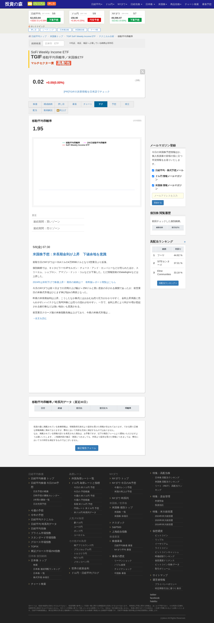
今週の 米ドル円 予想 (84, 495)
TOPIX (34, 546)
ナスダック (118, 522)
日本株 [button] (150, 4)
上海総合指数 (119, 531)
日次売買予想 (39, 504)
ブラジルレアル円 (82, 549)
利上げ (61, 110)
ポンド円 (78, 531)
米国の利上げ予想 (123, 491)
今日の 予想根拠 (82, 491)
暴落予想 (206, 4)
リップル (159, 539)
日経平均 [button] (96, 4)
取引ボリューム (162, 568)
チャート (87, 104)
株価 (35, 104)
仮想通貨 (158, 531)
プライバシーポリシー (166, 584)
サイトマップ (160, 575)
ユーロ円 (78, 527)
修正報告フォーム (86, 448)
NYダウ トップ (120, 478)
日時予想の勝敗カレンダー (46, 495)
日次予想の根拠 (40, 491)
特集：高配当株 (161, 473)
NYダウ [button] (122, 4)
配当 (35, 110)
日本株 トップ (39, 560)
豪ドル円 (78, 522)
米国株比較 (79, 30)
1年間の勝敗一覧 (41, 499)
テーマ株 (94, 30)
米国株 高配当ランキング (167, 481)
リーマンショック (123, 560)
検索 (35, 565)
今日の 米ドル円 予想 (84, 487)
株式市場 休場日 (41, 577)
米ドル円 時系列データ (85, 512)
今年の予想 (37, 514)
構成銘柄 (48, 104)
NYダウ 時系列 (120, 498)
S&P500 (116, 527)
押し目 (51, 4)
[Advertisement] (87, 355)
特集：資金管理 (161, 496)
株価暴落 (117, 541)
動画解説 (48, 110)
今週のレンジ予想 (123, 487)
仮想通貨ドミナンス (165, 560)
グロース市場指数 (41, 542)
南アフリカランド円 (83, 545)
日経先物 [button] (136, 4)
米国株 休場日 (121, 516)
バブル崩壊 (119, 565)
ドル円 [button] (110, 4)
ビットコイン (161, 535)
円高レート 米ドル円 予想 (86, 508)
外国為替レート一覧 (83, 478)
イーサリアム (161, 544)
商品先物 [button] (175, 4)
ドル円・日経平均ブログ (85, 572)
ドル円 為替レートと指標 (86, 482)
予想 (114, 104)
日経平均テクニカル (42, 519)
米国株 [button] (162, 4)
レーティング (48, 30)
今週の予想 (37, 510)
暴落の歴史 (118, 556)
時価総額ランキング (165, 556)
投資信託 (159, 505)
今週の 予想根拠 (82, 500)
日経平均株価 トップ (42, 478)
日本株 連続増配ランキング (46, 569)
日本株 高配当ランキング (167, 477)
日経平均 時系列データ (44, 524)
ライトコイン (161, 548)
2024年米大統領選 (164, 516)
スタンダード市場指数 (43, 537)
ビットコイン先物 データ (167, 564)
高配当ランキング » (168, 283)
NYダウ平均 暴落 (122, 549)
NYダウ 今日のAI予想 (124, 482)
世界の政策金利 (80, 568)
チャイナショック (123, 569)
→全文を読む (40, 318)
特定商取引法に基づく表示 (168, 588)
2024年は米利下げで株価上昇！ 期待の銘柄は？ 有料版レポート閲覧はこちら (74, 282)
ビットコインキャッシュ (167, 552)
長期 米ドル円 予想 (83, 504)
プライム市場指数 (41, 533)
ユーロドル (79, 535)
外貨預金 (159, 501)
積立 (127, 104)
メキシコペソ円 (81, 562)
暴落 (74, 104)
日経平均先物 (38, 528)
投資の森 (14, 4)
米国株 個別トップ (122, 507)
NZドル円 (78, 557)
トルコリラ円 (80, 553)
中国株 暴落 (120, 573)
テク (101, 104)
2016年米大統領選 (164, 524)
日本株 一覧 (39, 573)
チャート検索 (192, 4)
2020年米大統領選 (164, 520)
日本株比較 (64, 30)
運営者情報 (159, 579)
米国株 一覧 (120, 512)
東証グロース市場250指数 (45, 551)
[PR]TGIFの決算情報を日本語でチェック (87, 91)
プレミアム (39, 4)
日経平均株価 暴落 (123, 545)
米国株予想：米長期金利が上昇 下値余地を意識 (69, 254)
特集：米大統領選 (163, 511)
